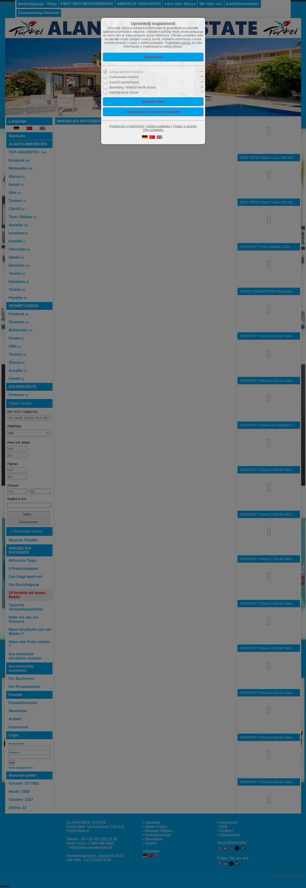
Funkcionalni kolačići (124, 77)
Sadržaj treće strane (123, 92)
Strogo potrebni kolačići (126, 72)
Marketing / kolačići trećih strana (132, 87)
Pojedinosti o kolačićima (126, 126)
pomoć (186, 43)
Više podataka (153, 130)
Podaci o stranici (185, 126)
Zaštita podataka (158, 126)
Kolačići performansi (124, 82)
